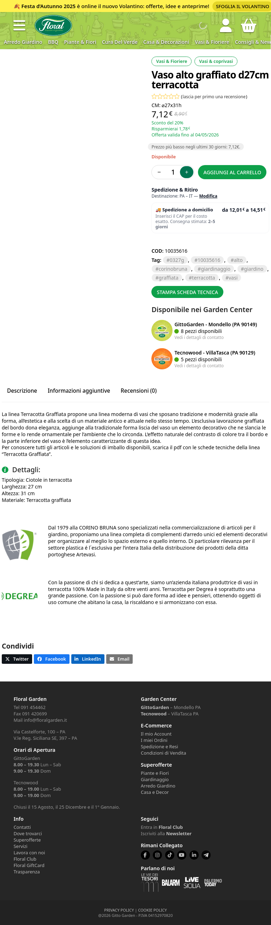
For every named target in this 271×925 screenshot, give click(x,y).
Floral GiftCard (28, 865)
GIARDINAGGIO (215, 268)
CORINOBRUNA (173, 268)
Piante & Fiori (80, 42)
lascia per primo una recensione (214, 96)
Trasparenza (26, 871)
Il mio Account (156, 734)
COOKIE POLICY (152, 910)
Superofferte (27, 840)
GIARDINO (254, 268)
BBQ (53, 42)
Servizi (20, 846)
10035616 (209, 260)
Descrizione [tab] (22, 390)
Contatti (22, 827)
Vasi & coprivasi (216, 61)
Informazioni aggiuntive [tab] (79, 390)
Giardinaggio (155, 779)
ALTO (238, 260)
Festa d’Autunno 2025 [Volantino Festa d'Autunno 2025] (49, 6)
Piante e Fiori (155, 773)
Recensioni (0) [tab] (139, 390)
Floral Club (24, 859)
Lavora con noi (29, 852)
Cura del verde (120, 42)
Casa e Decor (155, 792)
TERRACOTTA (203, 277)
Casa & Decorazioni (166, 42)
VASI (233, 277)
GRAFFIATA (169, 277)
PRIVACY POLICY (119, 910)
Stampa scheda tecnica (187, 292)
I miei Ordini (154, 740)
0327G (177, 260)
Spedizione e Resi (159, 746)
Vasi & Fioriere (212, 42)
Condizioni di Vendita (163, 753)
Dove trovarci (27, 833)
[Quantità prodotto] (173, 172)
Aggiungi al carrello (232, 172)
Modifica (208, 196)
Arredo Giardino (23, 42)
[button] (19, 25)
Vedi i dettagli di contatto (199, 337)
